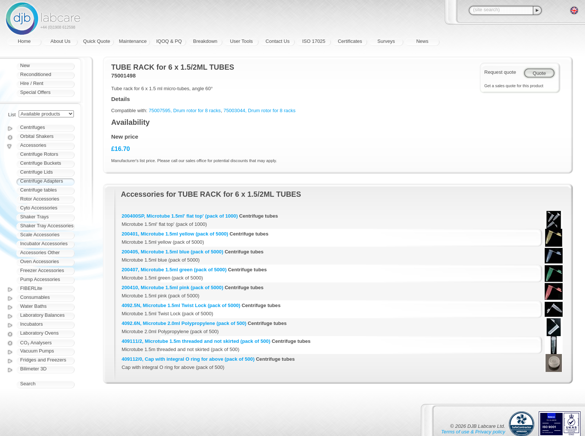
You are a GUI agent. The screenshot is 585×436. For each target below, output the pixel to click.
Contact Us (278, 41)
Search (27, 383)
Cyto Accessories (38, 208)
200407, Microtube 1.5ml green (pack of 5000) (174, 269)
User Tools (241, 41)
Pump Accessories (40, 279)
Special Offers (35, 92)
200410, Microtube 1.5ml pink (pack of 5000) (172, 287)
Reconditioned (35, 74)
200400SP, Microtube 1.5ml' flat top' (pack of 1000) (180, 216)
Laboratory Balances (42, 315)
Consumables (35, 297)
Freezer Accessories (42, 270)
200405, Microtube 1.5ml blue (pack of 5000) (172, 252)
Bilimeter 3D (33, 369)
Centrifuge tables (38, 190)
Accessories (33, 145)
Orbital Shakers (37, 136)
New (25, 65)
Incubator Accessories (44, 243)
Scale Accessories (40, 234)
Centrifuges (32, 127)
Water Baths (33, 306)
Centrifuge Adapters (41, 181)
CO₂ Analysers (35, 342)
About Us (60, 41)
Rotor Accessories (39, 199)
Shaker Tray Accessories (46, 225)
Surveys (386, 41)
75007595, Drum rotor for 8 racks (185, 110)
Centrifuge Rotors (39, 154)
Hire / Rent (31, 83)
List (12, 114)
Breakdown (205, 41)
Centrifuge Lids (36, 172)
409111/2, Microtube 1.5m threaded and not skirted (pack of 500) (196, 341)
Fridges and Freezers (43, 360)
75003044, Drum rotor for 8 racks (259, 110)
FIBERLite (31, 288)
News (422, 41)
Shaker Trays (34, 216)
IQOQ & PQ (169, 41)
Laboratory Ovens (39, 333)
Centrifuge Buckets (40, 163)
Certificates (350, 41)
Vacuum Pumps (37, 351)
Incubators (31, 324)
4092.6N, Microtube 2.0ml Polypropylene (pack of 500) (184, 323)
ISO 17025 (313, 41)
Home (24, 41)
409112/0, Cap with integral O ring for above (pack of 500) (188, 359)
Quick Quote (96, 41)
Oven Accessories (39, 261)
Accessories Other (40, 252)
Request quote (500, 72)
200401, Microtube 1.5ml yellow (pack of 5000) (175, 234)
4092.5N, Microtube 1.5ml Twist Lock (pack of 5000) (181, 305)
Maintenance (133, 41)
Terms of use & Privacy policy (473, 432)
